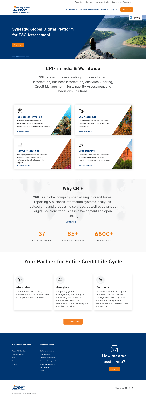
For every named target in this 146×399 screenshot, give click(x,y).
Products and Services (89, 9)
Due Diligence (44, 367)
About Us (78, 2)
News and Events (102, 2)
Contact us (126, 9)
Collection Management (48, 361)
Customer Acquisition (47, 351)
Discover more (23, 132)
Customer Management (48, 357)
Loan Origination (45, 354)
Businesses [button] (71, 9)
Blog (112, 9)
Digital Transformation (47, 364)
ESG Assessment (45, 371)
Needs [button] (104, 9)
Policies (14, 364)
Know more (14, 48)
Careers (89, 2)
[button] (13, 56)
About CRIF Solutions (19, 351)
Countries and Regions (121, 2)
